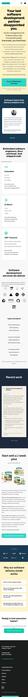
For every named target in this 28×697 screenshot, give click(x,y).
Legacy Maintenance (7, 667)
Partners (4, 673)
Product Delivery (6, 670)
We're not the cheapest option (14, 582)
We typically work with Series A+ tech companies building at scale (14, 604)
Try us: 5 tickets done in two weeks (14, 82)
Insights (4, 676)
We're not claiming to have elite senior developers (14, 589)
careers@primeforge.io (8, 659)
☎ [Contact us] (25, 3)
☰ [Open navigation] (21, 3)
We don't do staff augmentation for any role (14, 596)
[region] (14, 121)
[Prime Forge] (6, 3)
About (3, 679)
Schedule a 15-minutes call (14, 630)
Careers (4, 682)
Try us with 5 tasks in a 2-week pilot (14, 535)
